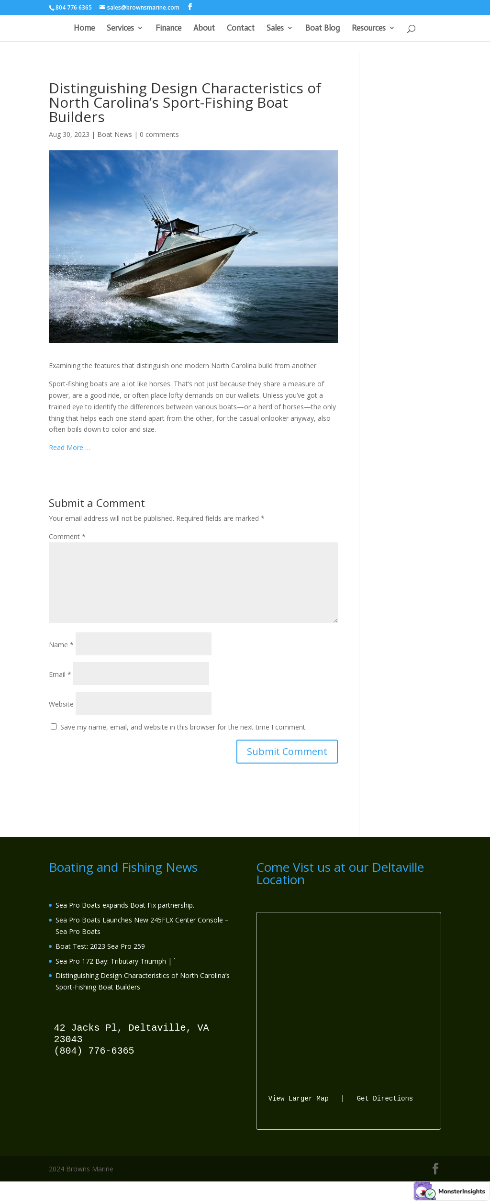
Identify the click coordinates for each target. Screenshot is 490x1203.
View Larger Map (298, 1097)
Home (84, 28)
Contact (241, 28)
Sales (275, 28)
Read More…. (69, 447)
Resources (369, 28)
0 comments (159, 134)
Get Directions (385, 1097)
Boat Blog (322, 28)
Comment (67, 536)
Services (120, 28)
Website (61, 703)
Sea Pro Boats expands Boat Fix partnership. (125, 905)
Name (61, 644)
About (204, 28)
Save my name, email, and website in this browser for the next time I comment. (183, 726)
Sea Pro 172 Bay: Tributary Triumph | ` (116, 961)
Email (60, 674)
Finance (168, 28)
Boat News (114, 134)
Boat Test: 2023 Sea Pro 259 (100, 946)
